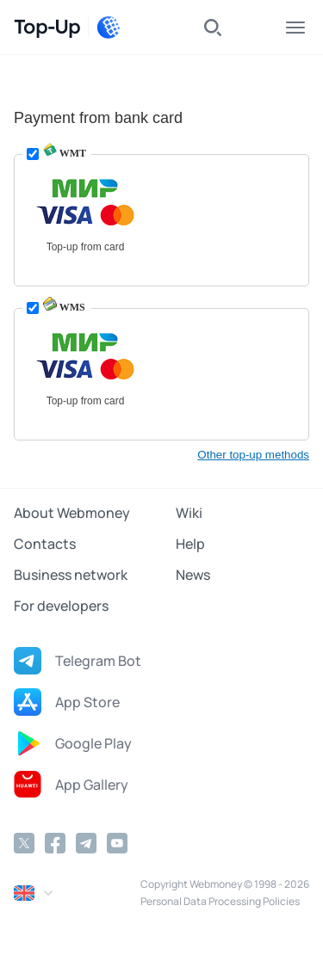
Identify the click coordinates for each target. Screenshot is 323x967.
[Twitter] (24, 843)
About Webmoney (72, 512)
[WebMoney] (108, 27)
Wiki (189, 512)
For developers (61, 605)
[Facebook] (55, 843)
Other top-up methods (253, 454)
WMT (64, 153)
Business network (70, 574)
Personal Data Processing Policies (220, 901)
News (193, 574)
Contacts (45, 543)
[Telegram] (86, 843)
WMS (64, 307)
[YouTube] (117, 843)
